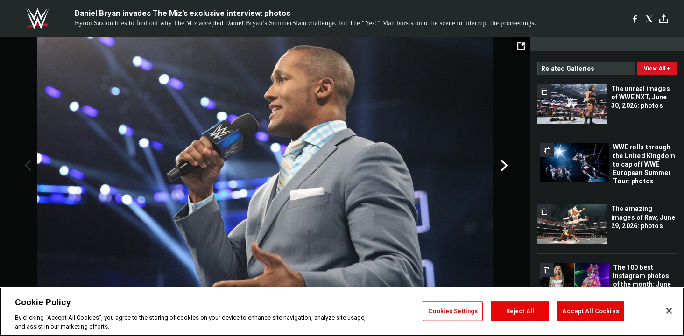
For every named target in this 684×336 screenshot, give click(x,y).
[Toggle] (663, 18)
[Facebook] (635, 18)
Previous (27, 166)
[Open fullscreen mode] (521, 46)
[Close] (669, 311)
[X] (649, 18)
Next (503, 166)
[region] (342, 311)
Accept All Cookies (590, 311)
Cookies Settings (453, 311)
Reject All (520, 311)
